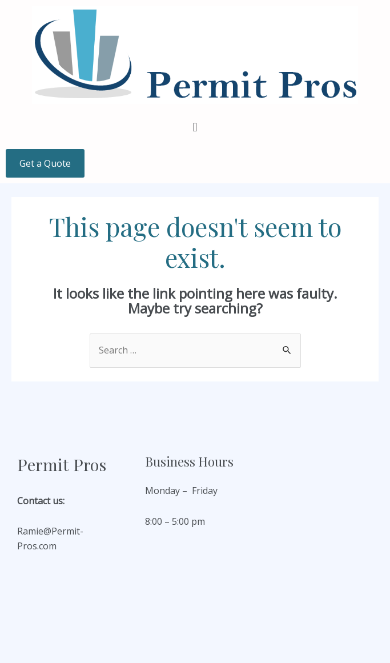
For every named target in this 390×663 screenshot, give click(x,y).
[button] (195, 126)
